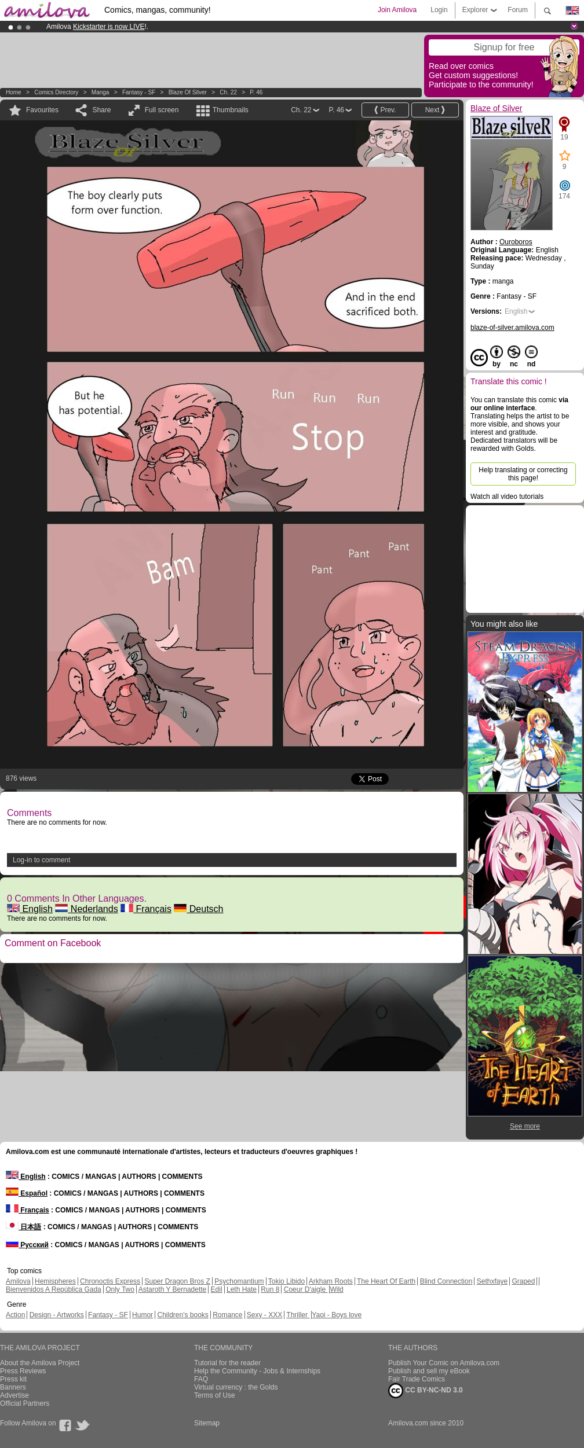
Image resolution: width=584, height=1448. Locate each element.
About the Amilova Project (39, 1363)
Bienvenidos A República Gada (53, 1289)
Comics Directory (56, 92)
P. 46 (256, 92)
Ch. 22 (228, 92)
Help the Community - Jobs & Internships (257, 1371)
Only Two (119, 1289)
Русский (27, 1245)
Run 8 (270, 1289)
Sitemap (207, 1423)
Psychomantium (239, 1281)
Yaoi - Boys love (337, 1315)
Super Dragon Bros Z (177, 1281)
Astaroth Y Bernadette (172, 1289)
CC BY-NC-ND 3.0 (425, 1390)
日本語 (23, 1227)
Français (146, 909)
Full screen (162, 110)
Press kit (13, 1379)
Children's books (182, 1315)
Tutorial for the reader (227, 1363)
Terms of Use (214, 1395)
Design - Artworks (57, 1315)
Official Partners (24, 1403)
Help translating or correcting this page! (523, 474)
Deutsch (198, 909)
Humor (142, 1315)
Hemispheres (55, 1281)
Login (438, 10)
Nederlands (86, 909)
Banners (13, 1387)
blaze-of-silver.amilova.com (512, 328)
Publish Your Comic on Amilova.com (443, 1363)
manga (101, 92)
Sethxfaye (492, 1281)
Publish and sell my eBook (429, 1371)
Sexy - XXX (264, 1315)
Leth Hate (242, 1289)
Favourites (42, 110)
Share (101, 110)
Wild (336, 1289)
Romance (227, 1315)
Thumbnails (231, 110)
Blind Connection (446, 1281)
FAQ (201, 1379)
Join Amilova (397, 10)
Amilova (18, 1281)
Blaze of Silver (189, 92)
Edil (216, 1289)
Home (13, 92)
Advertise (14, 1395)
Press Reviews (23, 1371)
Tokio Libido (286, 1281)
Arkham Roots (331, 1281)
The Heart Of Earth (386, 1281)
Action (15, 1315)
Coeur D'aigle (306, 1289)
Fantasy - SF (138, 92)
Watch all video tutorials (506, 497)
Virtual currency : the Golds (236, 1387)
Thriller (297, 1315)
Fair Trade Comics (416, 1379)
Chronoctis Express (110, 1281)
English (30, 909)
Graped (523, 1281)
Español (27, 1193)
